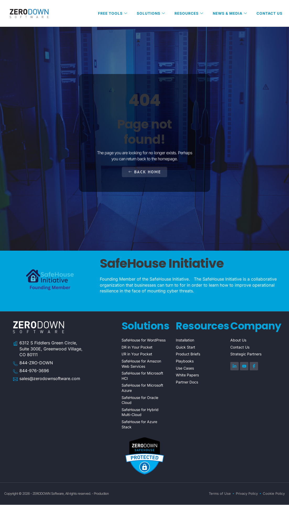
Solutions (149, 13)
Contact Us (269, 13)
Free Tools (110, 13)
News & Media (229, 13)
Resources (187, 13)
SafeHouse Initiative (162, 263)
